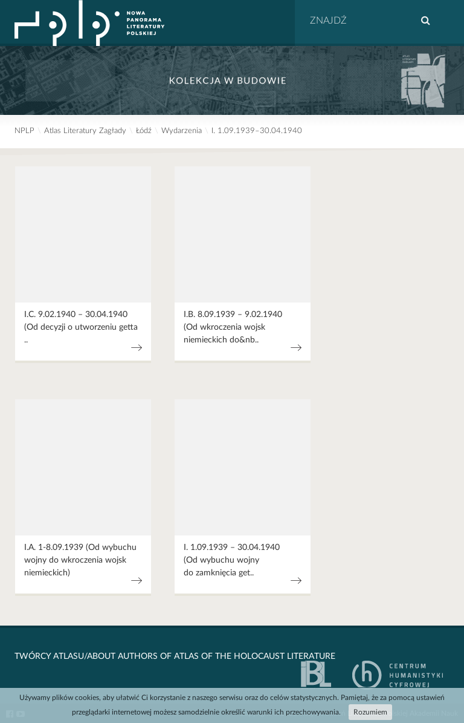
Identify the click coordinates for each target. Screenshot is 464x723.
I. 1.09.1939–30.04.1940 (256, 131)
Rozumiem (370, 712)
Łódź (144, 131)
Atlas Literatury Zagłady (85, 131)
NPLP (24, 131)
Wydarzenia (181, 131)
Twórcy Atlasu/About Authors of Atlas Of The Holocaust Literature (174, 656)
